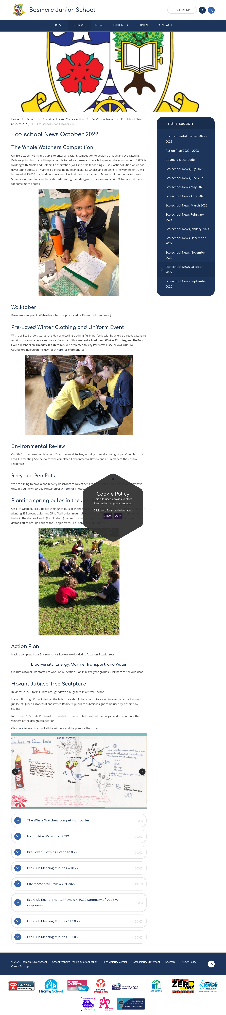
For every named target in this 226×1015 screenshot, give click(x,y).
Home (15, 119)
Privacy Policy (188, 961)
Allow (108, 515)
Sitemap (170, 961)
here (139, 179)
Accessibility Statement (146, 961)
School (31, 119)
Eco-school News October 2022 (56, 124)
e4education (90, 961)
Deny (118, 515)
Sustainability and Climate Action (63, 119)
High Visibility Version (115, 961)
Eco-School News (102, 119)
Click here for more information (112, 510)
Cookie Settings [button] (20, 966)
